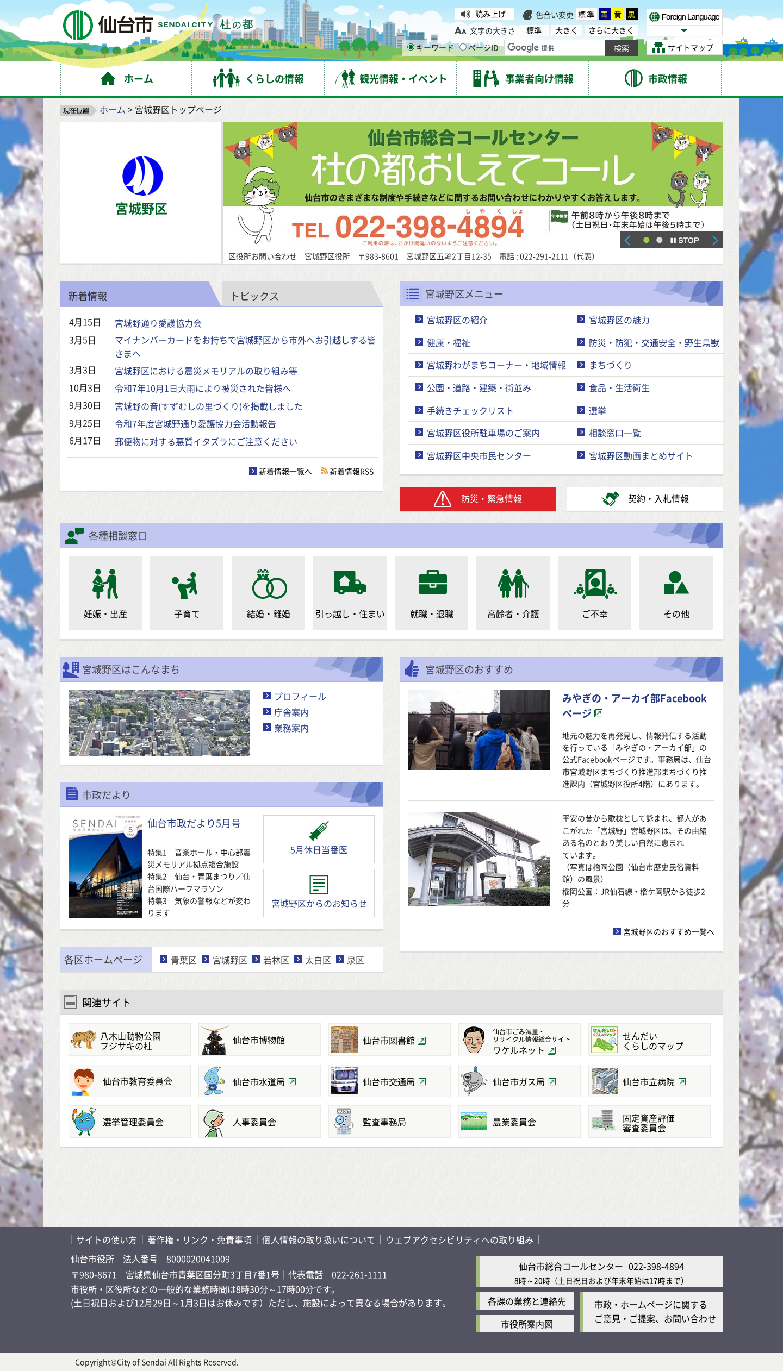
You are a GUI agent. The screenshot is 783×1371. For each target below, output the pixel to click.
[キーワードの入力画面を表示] (410, 47)
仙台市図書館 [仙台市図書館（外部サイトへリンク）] (389, 1040)
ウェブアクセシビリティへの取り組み (459, 1239)
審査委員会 (664, 1122)
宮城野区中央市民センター (479, 455)
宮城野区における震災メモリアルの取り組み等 (206, 370)
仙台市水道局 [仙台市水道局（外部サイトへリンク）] (259, 1081)
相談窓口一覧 (615, 432)
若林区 (276, 959)
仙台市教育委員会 (137, 1080)
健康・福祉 (448, 342)
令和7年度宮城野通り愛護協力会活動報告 (195, 423)
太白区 (318, 959)
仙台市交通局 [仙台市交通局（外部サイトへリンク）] (389, 1081)
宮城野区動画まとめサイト (641, 455)
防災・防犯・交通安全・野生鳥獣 (654, 342)
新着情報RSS (352, 471)
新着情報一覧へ (285, 471)
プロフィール (300, 696)
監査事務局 (384, 1121)
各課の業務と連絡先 (527, 1300)
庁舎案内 (291, 711)
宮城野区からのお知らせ (319, 903)
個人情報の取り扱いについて (318, 1239)
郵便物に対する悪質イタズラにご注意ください (206, 441)
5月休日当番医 (318, 849)
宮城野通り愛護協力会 (158, 322)
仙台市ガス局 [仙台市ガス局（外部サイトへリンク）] (519, 1081)
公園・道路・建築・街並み (479, 387)
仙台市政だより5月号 (194, 823)
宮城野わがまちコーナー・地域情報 (496, 364)
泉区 (355, 959)
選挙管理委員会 (133, 1121)
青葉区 (184, 959)
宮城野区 (230, 959)
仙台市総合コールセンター (571, 1266)
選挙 (597, 410)
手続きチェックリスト (470, 410)
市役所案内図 (527, 1323)
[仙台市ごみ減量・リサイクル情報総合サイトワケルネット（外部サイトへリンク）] (519, 1039)
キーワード (430, 47)
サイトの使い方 (106, 1239)
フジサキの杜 (144, 1040)
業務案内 (291, 727)
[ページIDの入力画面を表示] (463, 47)
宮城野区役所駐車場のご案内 (483, 432)
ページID (479, 47)
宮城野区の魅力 (619, 319)
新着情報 (87, 296)
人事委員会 (254, 1121)
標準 (586, 14)
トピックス (254, 296)
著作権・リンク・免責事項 (199, 1239)
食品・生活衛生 (619, 387)
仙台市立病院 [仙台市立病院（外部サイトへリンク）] (649, 1081)
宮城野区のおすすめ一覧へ (668, 931)
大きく (566, 30)
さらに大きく (611, 30)
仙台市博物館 (259, 1039)
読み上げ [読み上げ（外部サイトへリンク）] (490, 13)
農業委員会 (514, 1121)
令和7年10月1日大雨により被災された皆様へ (203, 388)
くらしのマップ (664, 1040)
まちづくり (610, 364)
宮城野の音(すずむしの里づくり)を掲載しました (209, 405)
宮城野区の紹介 (457, 319)
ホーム (113, 109)
